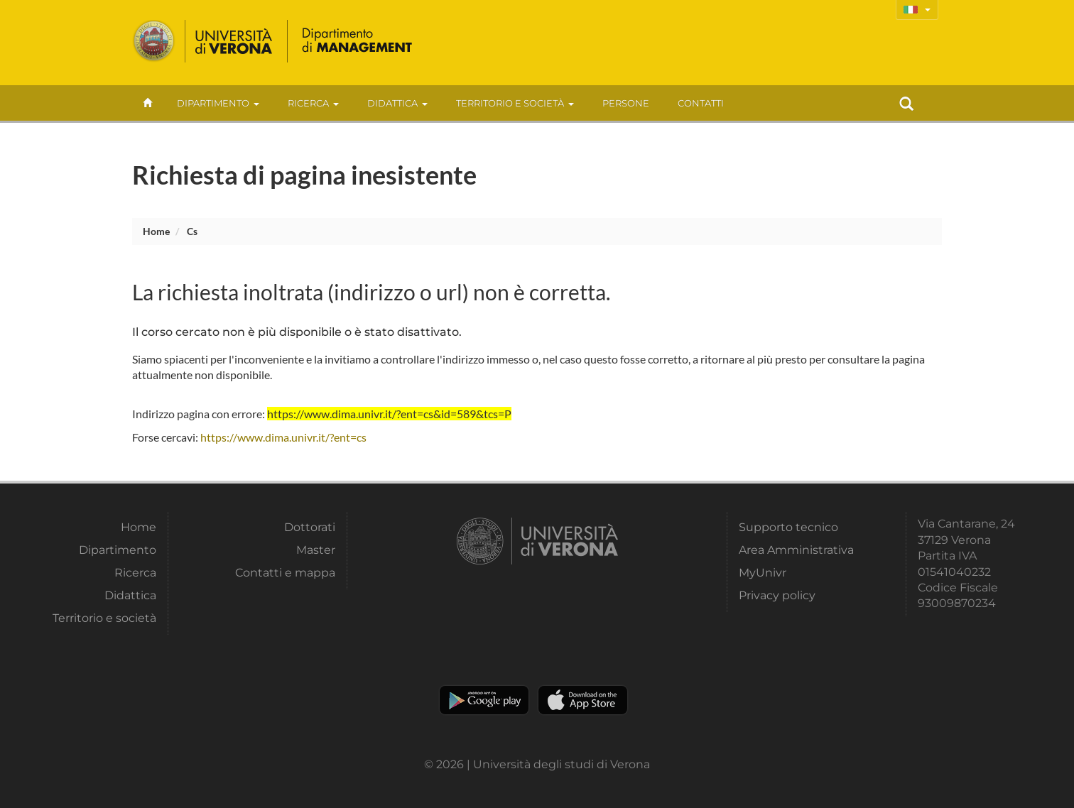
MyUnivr (762, 572)
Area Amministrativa (796, 550)
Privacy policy (777, 595)
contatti (701, 103)
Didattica (397, 103)
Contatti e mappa (285, 572)
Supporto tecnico (788, 527)
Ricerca (313, 103)
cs (192, 231)
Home (156, 231)
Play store (484, 700)
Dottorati (309, 527)
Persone (625, 103)
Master (315, 550)
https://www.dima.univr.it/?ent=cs (283, 437)
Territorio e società (515, 103)
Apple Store (582, 700)
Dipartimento (218, 103)
